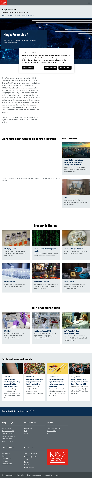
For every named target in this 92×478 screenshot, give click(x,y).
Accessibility (48, 475)
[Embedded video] (68, 89)
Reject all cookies (50, 67)
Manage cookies (28, 67)
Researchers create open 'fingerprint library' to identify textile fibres (34, 381)
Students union (6, 458)
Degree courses (6, 428)
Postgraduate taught (8, 431)
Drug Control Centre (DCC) (42, 331)
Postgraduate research (9, 433)
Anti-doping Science (10, 249)
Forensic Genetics (9, 282)
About (3, 15)
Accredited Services (28, 15)
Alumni (26, 433)
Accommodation (51, 431)
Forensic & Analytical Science (73, 249)
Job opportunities (7, 463)
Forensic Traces (69, 282)
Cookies (57, 475)
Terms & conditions (7, 475)
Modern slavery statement (34, 475)
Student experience (7, 441)
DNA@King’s (7, 331)
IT (47, 433)
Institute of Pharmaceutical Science (15, 12)
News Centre (6, 453)
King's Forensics (9, 9)
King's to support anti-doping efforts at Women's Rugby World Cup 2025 (79, 381)
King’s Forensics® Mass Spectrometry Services (71, 332)
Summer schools (7, 438)
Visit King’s (5, 461)
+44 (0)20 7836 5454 (30, 453)
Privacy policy (20, 475)
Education (10, 15)
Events (4, 456)
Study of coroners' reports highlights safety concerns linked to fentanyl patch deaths (12, 382)
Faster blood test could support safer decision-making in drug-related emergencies (56, 382)
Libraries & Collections (53, 428)
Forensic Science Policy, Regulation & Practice (46, 250)
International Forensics (41, 282)
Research (17, 15)
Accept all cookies (65, 67)
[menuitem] (4, 15)
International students (8, 436)
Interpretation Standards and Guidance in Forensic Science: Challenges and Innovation (73, 162)
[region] (46, 60)
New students (28, 428)
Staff (25, 431)
